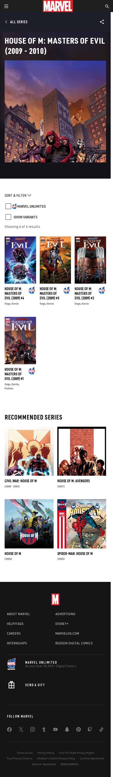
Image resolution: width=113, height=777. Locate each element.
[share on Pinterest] (78, 730)
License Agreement (92, 758)
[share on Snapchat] (67, 730)
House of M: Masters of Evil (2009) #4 (14, 293)
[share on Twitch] (90, 730)
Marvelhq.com (67, 633)
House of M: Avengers (73, 481)
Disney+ (62, 624)
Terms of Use (25, 752)
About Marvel (18, 614)
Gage (7, 303)
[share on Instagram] (32, 730)
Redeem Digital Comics (74, 643)
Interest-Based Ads (44, 764)
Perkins (9, 388)
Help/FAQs (15, 624)
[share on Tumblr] (44, 730)
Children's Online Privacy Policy (56, 758)
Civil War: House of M (21, 481)
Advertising (65, 614)
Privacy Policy (45, 752)
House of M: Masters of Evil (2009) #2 (84, 293)
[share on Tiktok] (101, 730)
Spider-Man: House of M (75, 553)
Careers (14, 633)
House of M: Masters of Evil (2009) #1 (14, 374)
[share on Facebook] (9, 730)
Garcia (15, 303)
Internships (17, 643)
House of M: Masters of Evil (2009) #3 (49, 293)
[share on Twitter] (21, 730)
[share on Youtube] (55, 730)
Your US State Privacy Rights (76, 752)
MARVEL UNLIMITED (31, 206)
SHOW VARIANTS (25, 217)
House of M (13, 553)
